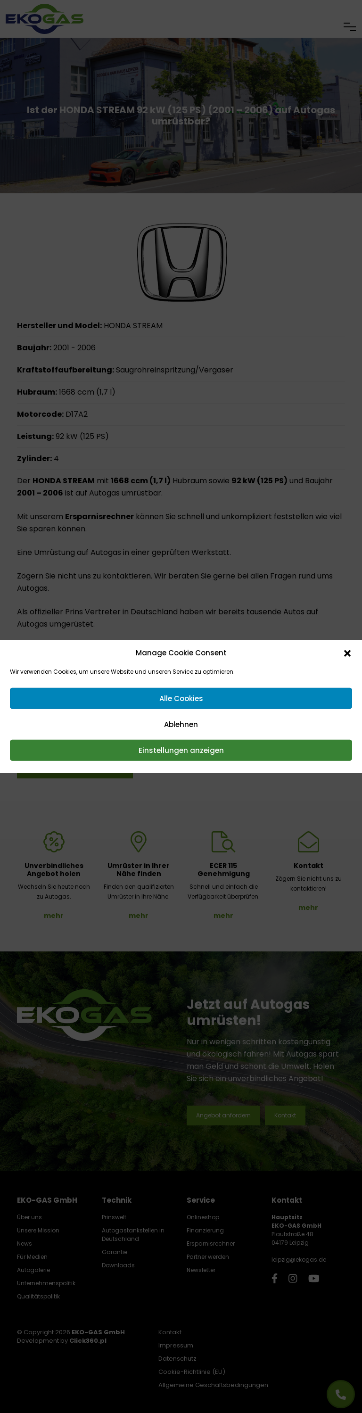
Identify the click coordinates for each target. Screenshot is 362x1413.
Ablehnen (181, 724)
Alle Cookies (181, 698)
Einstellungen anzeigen (181, 750)
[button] (347, 653)
